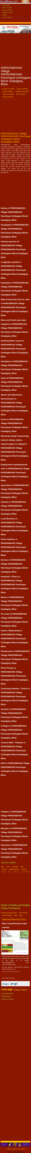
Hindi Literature (7, 10)
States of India (7, 7)
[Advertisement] (15, 49)
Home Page (6, 5)
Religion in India (7, 12)
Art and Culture (7, 17)
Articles (4, 15)
